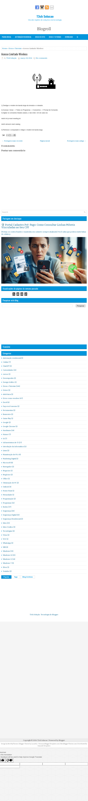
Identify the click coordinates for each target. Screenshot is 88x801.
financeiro (7, 414)
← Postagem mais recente (12, 141)
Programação (8, 499)
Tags (16, 577)
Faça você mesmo (10, 406)
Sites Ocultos (8, 527)
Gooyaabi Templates (44, 746)
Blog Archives (27, 577)
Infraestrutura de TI (10, 443)
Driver (5, 390)
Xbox (5, 567)
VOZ (4, 539)
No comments (41, 58)
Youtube (6, 571)
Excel (5, 402)
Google (5, 422)
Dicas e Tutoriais (55, 37)
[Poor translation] (9, 760)
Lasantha (34, 744)
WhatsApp (7, 543)
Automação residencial (12, 358)
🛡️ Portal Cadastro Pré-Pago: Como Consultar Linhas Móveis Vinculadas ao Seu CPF (38, 226)
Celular (5, 362)
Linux (5, 451)
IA (77, 37)
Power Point (7, 491)
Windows (16, 42)
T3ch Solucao (45, 16)
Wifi (4, 547)
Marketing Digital (9, 459)
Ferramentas (8, 410)
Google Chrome (9, 426)
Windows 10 (7, 555)
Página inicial (45, 141)
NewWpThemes (13, 744)
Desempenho (8, 378)
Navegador (7, 467)
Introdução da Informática (13, 447)
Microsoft (7, 463)
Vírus (5, 535)
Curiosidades (8, 370)
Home (4, 48)
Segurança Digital (9, 515)
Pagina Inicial (6, 37)
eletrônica (7, 394)
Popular (6, 577)
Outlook (6, 487)
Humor (5, 434)
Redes (5, 507)
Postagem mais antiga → (76, 141)
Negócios (6, 475)
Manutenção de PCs (10, 455)
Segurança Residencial (12, 519)
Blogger (55, 615)
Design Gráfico (8, 382)
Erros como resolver (11, 398)
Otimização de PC (9, 483)
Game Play (7, 418)
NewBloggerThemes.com (69, 744)
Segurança (6, 42)
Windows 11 (7, 559)
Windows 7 (7, 563)
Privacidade (7, 495)
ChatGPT (6, 366)
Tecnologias (7, 531)
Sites (5, 523)
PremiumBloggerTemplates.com (49, 744)
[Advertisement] (20, 326)
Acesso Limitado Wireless (14, 54)
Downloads (69, 37)
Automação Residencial (23, 37)
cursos (5, 374)
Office (5, 479)
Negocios (6, 471)
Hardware (7, 430)
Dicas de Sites (40, 37)
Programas (7, 503)
